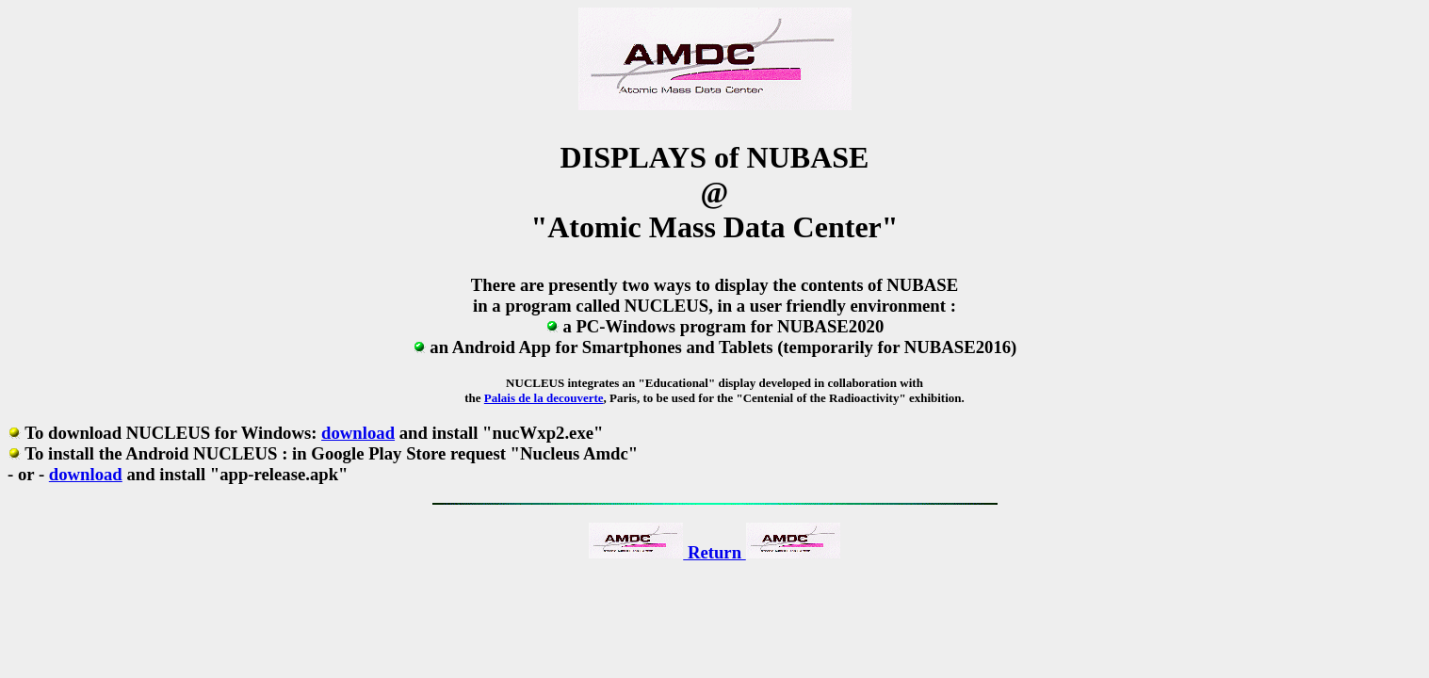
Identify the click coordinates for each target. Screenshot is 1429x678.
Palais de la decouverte (544, 398)
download (358, 433)
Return (714, 552)
